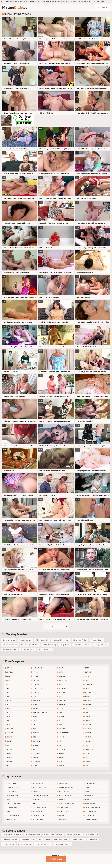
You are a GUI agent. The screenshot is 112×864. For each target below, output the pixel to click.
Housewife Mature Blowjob (12, 835)
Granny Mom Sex (100, 1)
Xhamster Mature (9, 640)
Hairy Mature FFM (92, 835)
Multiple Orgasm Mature (29, 645)
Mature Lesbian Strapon (61, 640)
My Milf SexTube (65, 1)
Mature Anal (93, 839)
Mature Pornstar (8, 844)
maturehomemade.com (21, 1)
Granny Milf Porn (34, 1)
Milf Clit (80, 1)
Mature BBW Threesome (82, 645)
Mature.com (16, 7)
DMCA (64, 855)
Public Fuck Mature (60, 839)
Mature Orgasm (29, 649)
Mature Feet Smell (28, 839)
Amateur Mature (96, 640)
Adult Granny (10, 1)
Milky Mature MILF (42, 640)
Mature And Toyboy (80, 640)
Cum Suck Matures (78, 839)
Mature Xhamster (25, 640)
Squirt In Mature (44, 839)
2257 (47, 855)
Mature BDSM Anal (24, 844)
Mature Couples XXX (10, 645)
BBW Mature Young (49, 645)
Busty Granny (56, 1)
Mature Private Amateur (11, 649)
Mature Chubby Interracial (53, 835)
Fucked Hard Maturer (10, 839)
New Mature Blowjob (33, 835)
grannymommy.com (45, 1)
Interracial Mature (45, 649)
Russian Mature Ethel (43, 844)
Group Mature (65, 645)
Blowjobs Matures (101, 645)
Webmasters (55, 855)
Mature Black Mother (74, 835)
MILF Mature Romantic (62, 844)
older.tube (74, 1)
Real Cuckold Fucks (89, 1)
